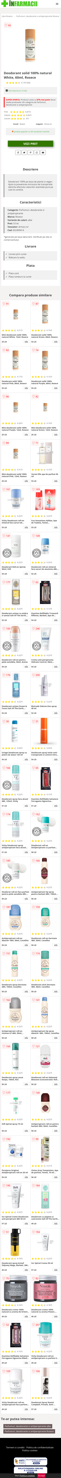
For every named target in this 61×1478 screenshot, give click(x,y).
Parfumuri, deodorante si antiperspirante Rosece (37, 16)
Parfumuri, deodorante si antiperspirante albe (28, 1426)
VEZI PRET (30, 144)
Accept (41, 1475)
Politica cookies (30, 1450)
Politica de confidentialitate (40, 1447)
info (26, 341)
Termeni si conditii (15, 1447)
